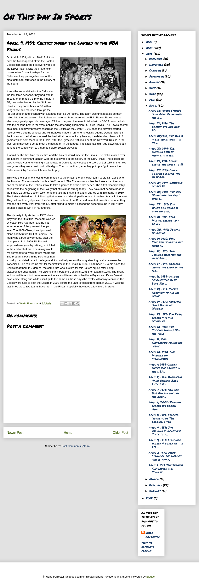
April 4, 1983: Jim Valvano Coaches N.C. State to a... (165, 430)
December (156, 59)
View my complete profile (147, 546)
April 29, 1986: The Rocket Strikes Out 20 (164, 126)
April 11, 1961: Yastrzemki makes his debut (165, 342)
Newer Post (15, 432)
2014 (150, 48)
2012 (150, 498)
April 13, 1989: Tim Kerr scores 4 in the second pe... (165, 317)
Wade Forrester (153, 535)
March (154, 479)
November (156, 64)
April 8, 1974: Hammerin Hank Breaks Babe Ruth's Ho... (165, 380)
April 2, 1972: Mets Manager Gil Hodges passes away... (165, 456)
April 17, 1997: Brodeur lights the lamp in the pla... (166, 267)
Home (68, 432)
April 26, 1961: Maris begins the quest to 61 (166, 163)
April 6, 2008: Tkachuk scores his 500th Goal (165, 405)
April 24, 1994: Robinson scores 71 (165, 184)
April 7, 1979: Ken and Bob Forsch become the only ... (164, 393)
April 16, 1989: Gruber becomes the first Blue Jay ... (164, 279)
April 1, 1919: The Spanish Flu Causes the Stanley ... (166, 468)
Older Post (120, 432)
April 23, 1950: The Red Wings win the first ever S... (165, 195)
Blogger (150, 576)
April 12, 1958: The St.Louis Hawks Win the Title (164, 330)
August (154, 82)
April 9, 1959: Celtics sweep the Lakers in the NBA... (164, 367)
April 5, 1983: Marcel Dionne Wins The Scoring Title (163, 418)
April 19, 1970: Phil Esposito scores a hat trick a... (166, 242)
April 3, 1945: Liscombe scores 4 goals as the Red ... (166, 443)
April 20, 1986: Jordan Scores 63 (164, 231)
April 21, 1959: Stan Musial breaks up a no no (164, 220)
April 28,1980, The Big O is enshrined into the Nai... (166, 139)
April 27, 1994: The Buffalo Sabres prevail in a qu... (162, 151)
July (153, 88)
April (153, 105)
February (156, 485)
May (152, 100)
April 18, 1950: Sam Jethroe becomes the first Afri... (165, 254)
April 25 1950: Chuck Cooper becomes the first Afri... (164, 173)
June (153, 94)
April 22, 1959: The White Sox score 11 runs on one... (163, 207)
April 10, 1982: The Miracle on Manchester (162, 355)
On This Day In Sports (47, 17)
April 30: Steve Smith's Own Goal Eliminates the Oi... (165, 114)
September (157, 76)
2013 (150, 53)
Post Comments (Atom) (76, 446)
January (155, 491)
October (155, 70)
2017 (150, 42)
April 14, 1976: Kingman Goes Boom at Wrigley (165, 305)
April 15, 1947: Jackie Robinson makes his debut (164, 292)
